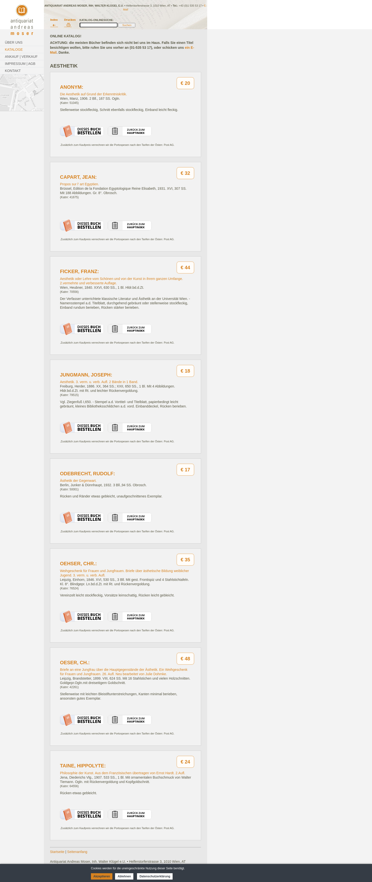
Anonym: (71, 87)
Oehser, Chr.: (78, 563)
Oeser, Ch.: (75, 662)
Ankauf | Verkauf (21, 57)
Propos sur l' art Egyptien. (79, 184)
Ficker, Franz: (79, 271)
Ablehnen (124, 876)
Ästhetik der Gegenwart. (78, 481)
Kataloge (14, 49)
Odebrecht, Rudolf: (87, 473)
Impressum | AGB (20, 64)
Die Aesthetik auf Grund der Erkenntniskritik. (93, 94)
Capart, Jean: (78, 177)
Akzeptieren (101, 876)
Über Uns (13, 42)
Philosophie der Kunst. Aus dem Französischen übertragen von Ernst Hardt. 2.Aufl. (122, 773)
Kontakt (13, 71)
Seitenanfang (77, 852)
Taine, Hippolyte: (83, 765)
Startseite (57, 852)
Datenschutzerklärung (154, 876)
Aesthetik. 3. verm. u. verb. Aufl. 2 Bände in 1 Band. (99, 382)
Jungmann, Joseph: (86, 374)
